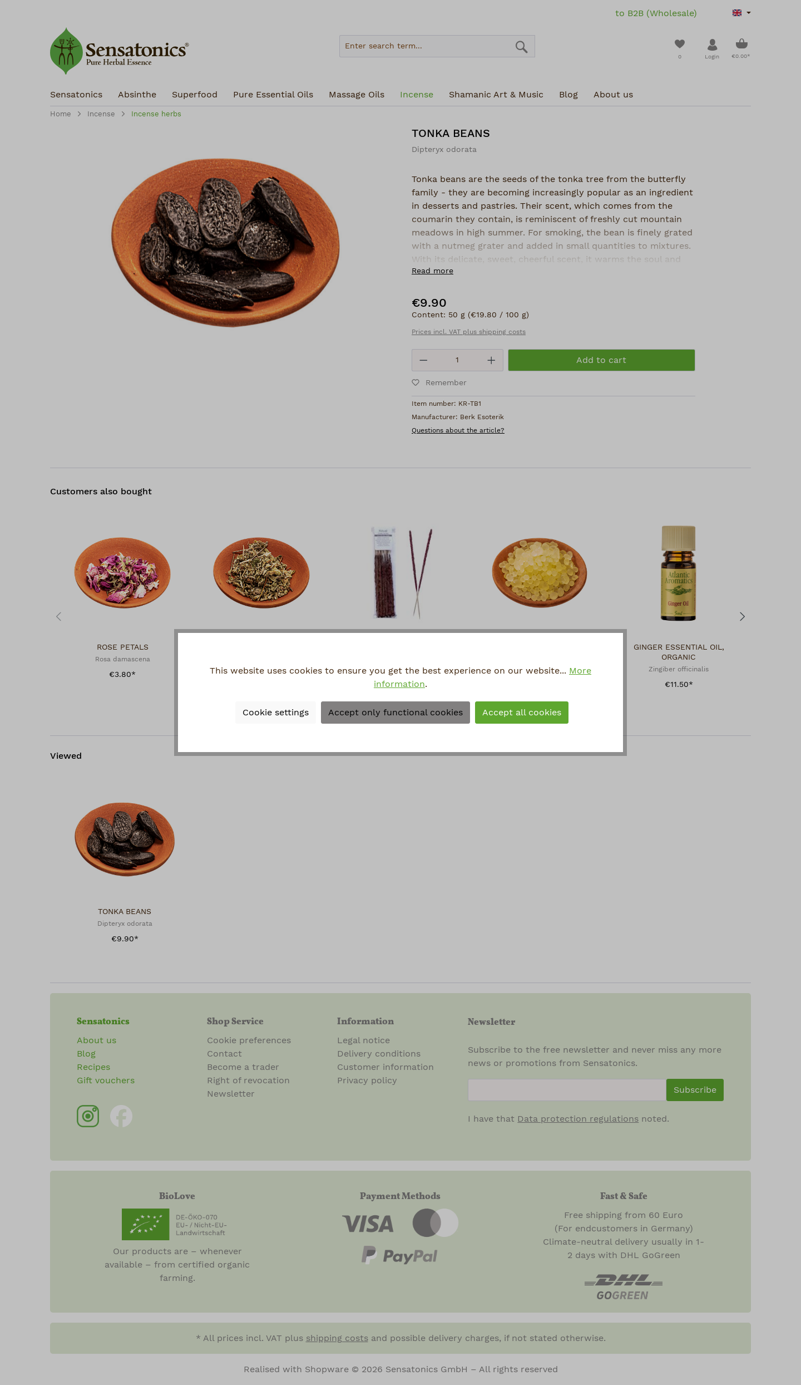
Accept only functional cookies (395, 712)
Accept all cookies (521, 712)
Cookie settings (276, 712)
